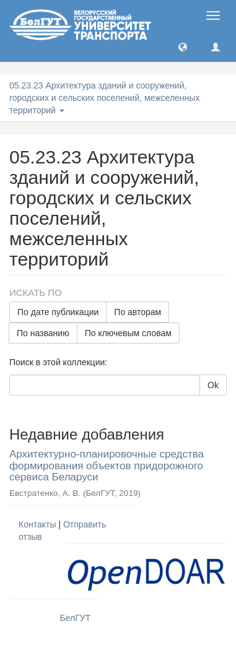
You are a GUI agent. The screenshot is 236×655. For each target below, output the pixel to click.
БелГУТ (75, 618)
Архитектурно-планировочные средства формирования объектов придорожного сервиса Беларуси (106, 465)
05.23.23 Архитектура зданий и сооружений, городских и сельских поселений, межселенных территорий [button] (104, 97)
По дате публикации (57, 312)
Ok (213, 385)
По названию (43, 333)
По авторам (137, 312)
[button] (183, 46)
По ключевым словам (128, 333)
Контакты (37, 524)
